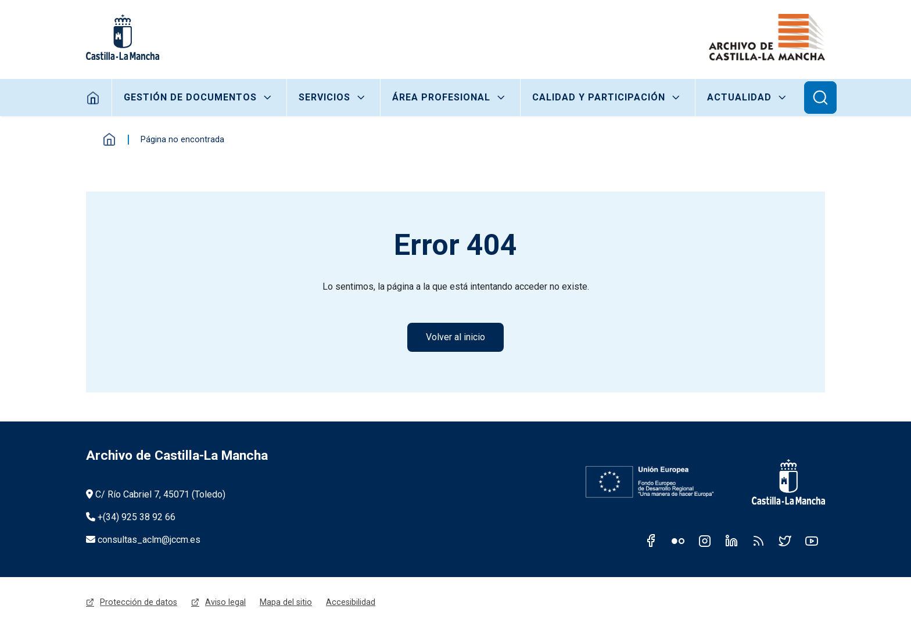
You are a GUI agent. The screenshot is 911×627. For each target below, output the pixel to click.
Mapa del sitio (286, 602)
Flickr (678, 540)
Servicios (324, 97)
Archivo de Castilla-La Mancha (177, 455)
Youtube (811, 540)
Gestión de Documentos (190, 97)
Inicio (109, 139)
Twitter (785, 540)
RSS (758, 540)
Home (93, 97)
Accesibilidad (350, 602)
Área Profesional (441, 97)
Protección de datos (138, 602)
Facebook (651, 540)
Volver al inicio (455, 337)
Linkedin (731, 540)
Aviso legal (225, 602)
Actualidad (739, 97)
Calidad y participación (598, 97)
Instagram (704, 540)
